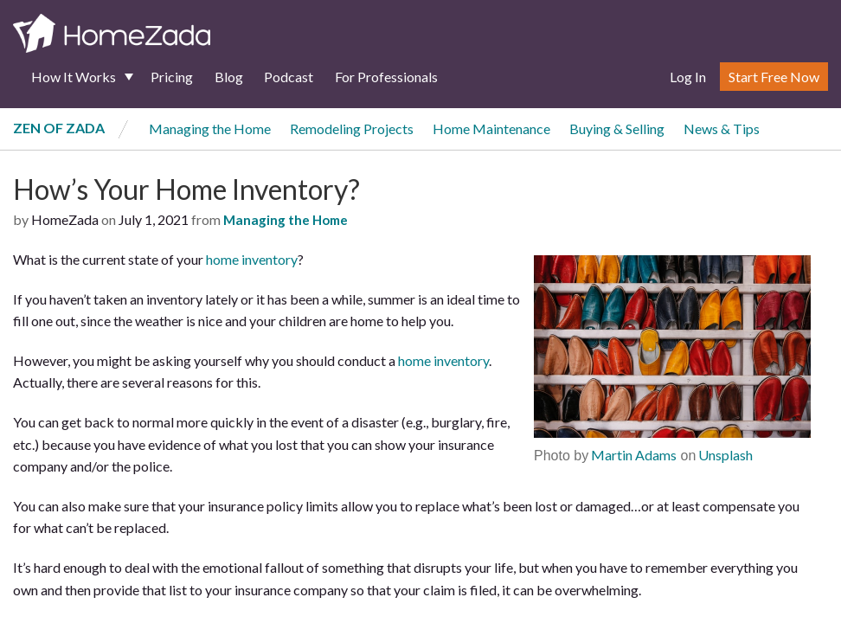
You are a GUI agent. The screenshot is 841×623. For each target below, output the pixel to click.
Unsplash (724, 454)
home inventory (252, 259)
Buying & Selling (616, 128)
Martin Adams (632, 454)
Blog (229, 76)
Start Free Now (774, 76)
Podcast (288, 76)
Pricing (172, 76)
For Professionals (386, 76)
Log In (688, 76)
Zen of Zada (59, 127)
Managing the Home (210, 128)
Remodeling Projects (352, 128)
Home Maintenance (491, 128)
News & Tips (722, 128)
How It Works (73, 76)
